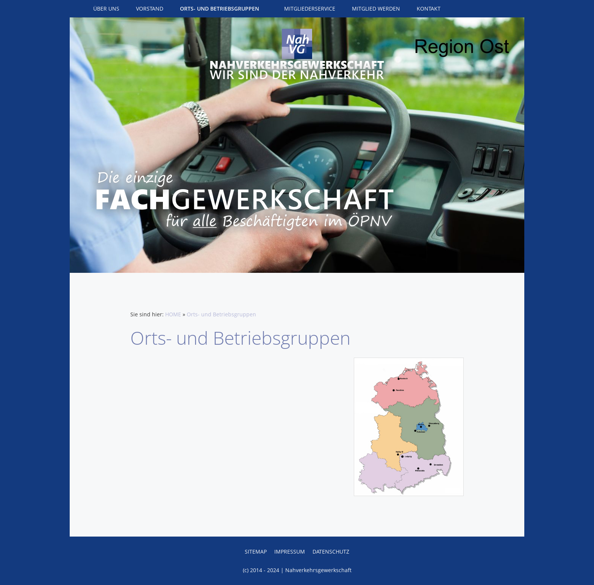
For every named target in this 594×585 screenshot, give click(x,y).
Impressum (289, 551)
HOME (173, 314)
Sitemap (256, 551)
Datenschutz (331, 551)
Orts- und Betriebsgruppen (221, 314)
